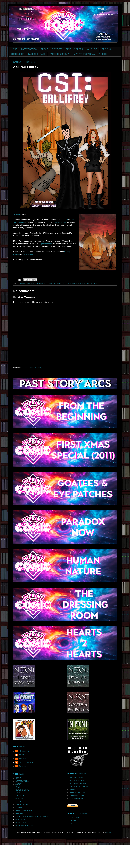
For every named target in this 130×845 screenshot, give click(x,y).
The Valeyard (94, 283)
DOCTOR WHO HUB (77, 784)
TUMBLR (72, 821)
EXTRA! (18, 808)
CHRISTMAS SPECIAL (24, 825)
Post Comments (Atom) (33, 368)
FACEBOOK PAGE (36, 54)
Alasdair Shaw (25, 283)
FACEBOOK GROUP (59, 54)
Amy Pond (34, 283)
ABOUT (44, 49)
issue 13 (64, 220)
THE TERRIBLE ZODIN (78, 787)
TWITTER (73, 824)
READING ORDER (74, 49)
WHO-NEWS (74, 790)
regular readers (45, 244)
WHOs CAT (92, 49)
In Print (50, 283)
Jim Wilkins (57, 283)
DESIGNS (106, 49)
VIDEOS (103, 54)
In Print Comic (23, 751)
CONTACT (57, 49)
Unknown (22, 766)
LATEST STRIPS (29, 49)
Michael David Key (25, 762)
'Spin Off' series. (59, 222)
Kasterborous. (29, 254)
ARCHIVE (19, 793)
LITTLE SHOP (17, 54)
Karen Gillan (66, 283)
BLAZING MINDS (76, 799)
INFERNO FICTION (77, 793)
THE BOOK (19, 796)
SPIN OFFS (20, 819)
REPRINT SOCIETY (77, 781)
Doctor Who (43, 283)
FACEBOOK (74, 818)
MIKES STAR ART (76, 778)
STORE (18, 802)
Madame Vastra (77, 283)
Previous (17, 214)
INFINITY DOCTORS (23, 811)
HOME (14, 49)
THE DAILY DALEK (76, 796)
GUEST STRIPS (21, 822)
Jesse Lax (22, 759)
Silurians (86, 283)
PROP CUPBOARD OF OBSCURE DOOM (31, 816)
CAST (17, 787)
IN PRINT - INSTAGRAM (84, 54)
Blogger (109, 832)
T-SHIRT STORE (22, 805)
